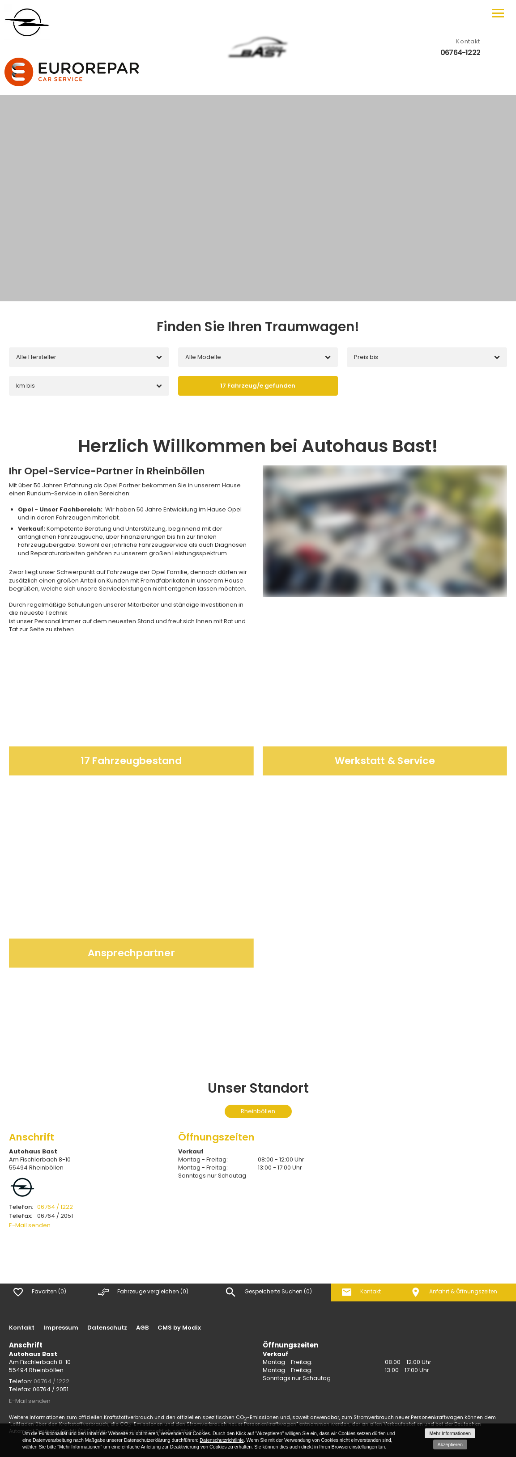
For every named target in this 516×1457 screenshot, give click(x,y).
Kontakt (21, 1328)
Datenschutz (107, 1328)
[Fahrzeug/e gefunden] (258, 386)
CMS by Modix (179, 1328)
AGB (142, 1328)
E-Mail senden (30, 1225)
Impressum (60, 1328)
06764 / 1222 (41, 1207)
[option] (258, 198)
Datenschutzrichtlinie (221, 1440)
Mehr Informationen (449, 1433)
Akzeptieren (450, 1444)
